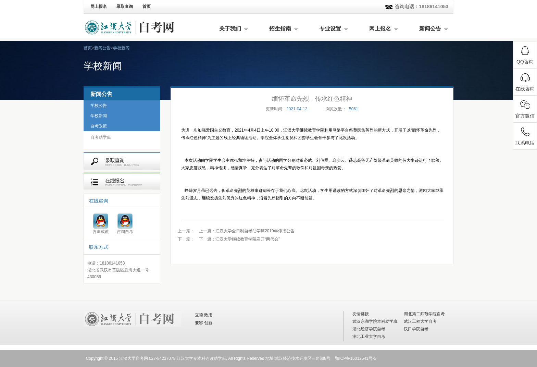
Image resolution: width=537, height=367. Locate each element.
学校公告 (98, 105)
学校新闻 (121, 48)
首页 (146, 6)
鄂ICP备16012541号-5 (355, 358)
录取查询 (124, 6)
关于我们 (230, 29)
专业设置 (330, 29)
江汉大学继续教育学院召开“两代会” (239, 239)
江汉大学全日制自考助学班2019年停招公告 (247, 231)
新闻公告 (430, 29)
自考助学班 (100, 137)
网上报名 (98, 6)
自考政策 (98, 126)
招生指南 (280, 29)
